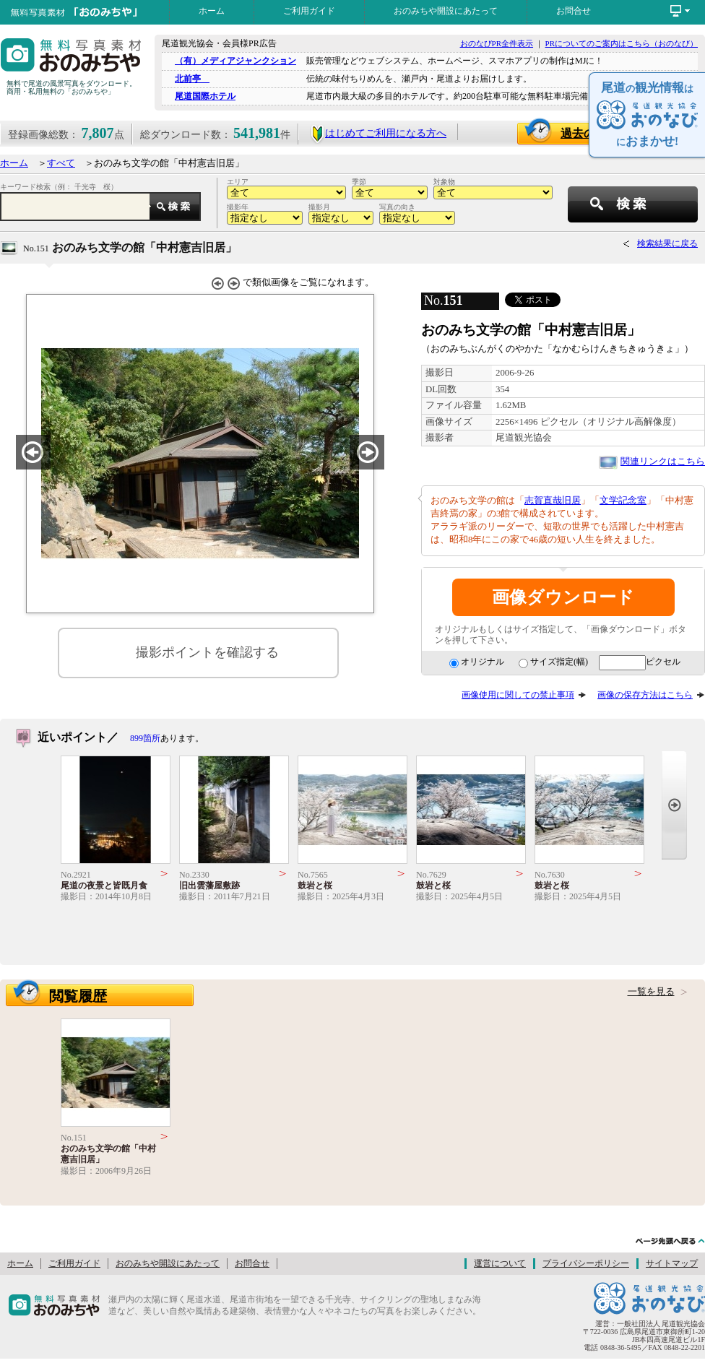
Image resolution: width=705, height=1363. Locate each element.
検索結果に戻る (667, 243)
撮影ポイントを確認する (207, 652)
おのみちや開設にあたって (446, 11)
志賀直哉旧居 (552, 501)
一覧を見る (651, 992)
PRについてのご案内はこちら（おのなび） (621, 43)
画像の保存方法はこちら (645, 695)
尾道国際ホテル (205, 96)
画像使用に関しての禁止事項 (518, 695)
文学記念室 (623, 501)
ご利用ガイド (309, 11)
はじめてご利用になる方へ (378, 133)
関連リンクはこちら (662, 462)
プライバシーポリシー (585, 1263)
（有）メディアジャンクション (235, 61)
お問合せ (573, 11)
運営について (500, 1263)
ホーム (212, 11)
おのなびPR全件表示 (496, 43)
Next (674, 805)
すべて (61, 163)
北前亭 (192, 79)
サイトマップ (672, 1263)
